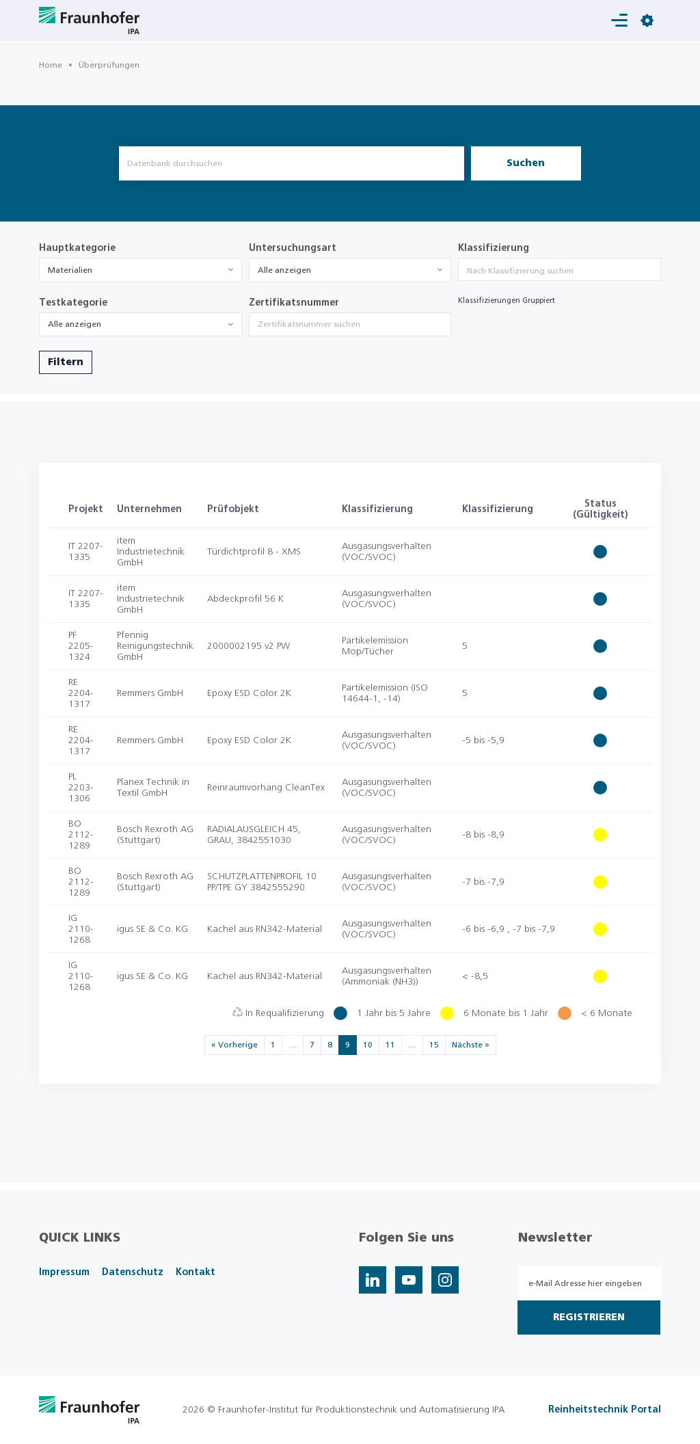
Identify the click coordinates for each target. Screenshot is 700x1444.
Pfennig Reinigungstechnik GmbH (155, 646)
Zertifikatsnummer (294, 303)
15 (434, 1045)
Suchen (526, 163)
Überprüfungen (109, 65)
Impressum (64, 1272)
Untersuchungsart (292, 248)
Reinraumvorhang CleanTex (266, 787)
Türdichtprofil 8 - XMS (254, 552)
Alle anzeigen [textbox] (284, 270)
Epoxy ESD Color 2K (249, 693)
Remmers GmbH (150, 693)
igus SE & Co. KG (152, 929)
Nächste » (470, 1045)
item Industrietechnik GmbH (151, 551)
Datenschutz (132, 1272)
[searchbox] (559, 271)
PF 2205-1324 (81, 646)
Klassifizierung (493, 248)
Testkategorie (73, 303)
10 (368, 1045)
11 (390, 1045)
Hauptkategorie (77, 248)
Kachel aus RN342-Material (264, 929)
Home (50, 65)
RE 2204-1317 (81, 693)
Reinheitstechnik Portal (604, 1410)
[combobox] (140, 270)
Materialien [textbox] (70, 270)
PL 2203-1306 (81, 787)
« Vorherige (234, 1045)
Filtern (65, 362)
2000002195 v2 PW (248, 646)
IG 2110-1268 (81, 929)
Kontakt (195, 1272)
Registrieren (589, 1317)
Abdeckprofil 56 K (245, 599)
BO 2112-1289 (81, 835)
